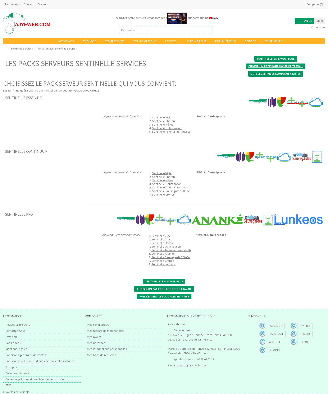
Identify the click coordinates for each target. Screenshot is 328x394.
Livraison (11, 337)
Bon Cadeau (13, 343)
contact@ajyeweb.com (191, 365)
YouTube (275, 342)
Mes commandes (98, 325)
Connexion (317, 27)
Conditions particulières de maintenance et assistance (39, 361)
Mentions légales (16, 349)
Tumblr (305, 334)
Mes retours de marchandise (105, 331)
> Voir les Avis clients (16, 392)
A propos (11, 367)
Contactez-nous (15, 331)
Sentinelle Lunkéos (163, 264)
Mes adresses (96, 343)
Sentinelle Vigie (162, 117)
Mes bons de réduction (101, 355)
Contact (28, 4)
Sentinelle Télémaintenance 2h (171, 131)
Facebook (275, 326)
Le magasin (12, 4)
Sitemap (43, 4)
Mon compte (93, 316)
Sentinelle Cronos (163, 194)
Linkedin (274, 350)
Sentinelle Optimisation (167, 128)
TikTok (304, 342)
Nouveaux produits (17, 325)
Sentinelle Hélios (162, 124)
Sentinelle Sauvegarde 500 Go (171, 191)
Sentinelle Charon (163, 121)
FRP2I (8, 385)
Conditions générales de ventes (25, 355)
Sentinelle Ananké (163, 253)
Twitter (305, 326)
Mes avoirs (94, 337)
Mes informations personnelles (107, 349)
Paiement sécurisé (17, 373)
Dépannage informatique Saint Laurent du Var (34, 379)
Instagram (276, 334)
